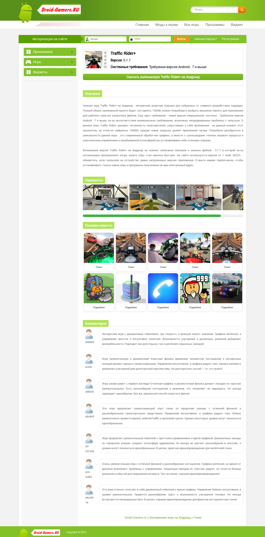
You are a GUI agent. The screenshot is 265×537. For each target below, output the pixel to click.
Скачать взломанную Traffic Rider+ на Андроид (163, 77)
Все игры (191, 25)
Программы (214, 25)
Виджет (237, 25)
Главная (142, 25)
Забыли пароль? (205, 39)
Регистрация (230, 39)
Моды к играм (166, 25)
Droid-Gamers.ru (135, 517)
